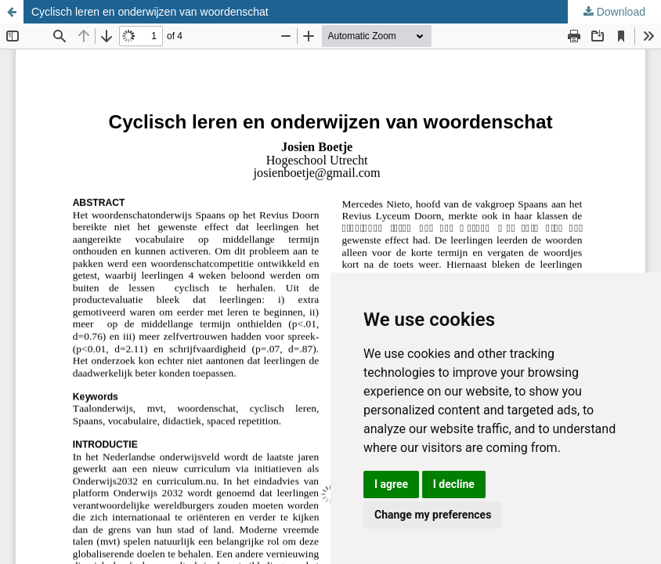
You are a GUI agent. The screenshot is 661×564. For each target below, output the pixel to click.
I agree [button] (391, 484)
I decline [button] (454, 484)
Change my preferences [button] (432, 514)
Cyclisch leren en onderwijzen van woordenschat (150, 11)
